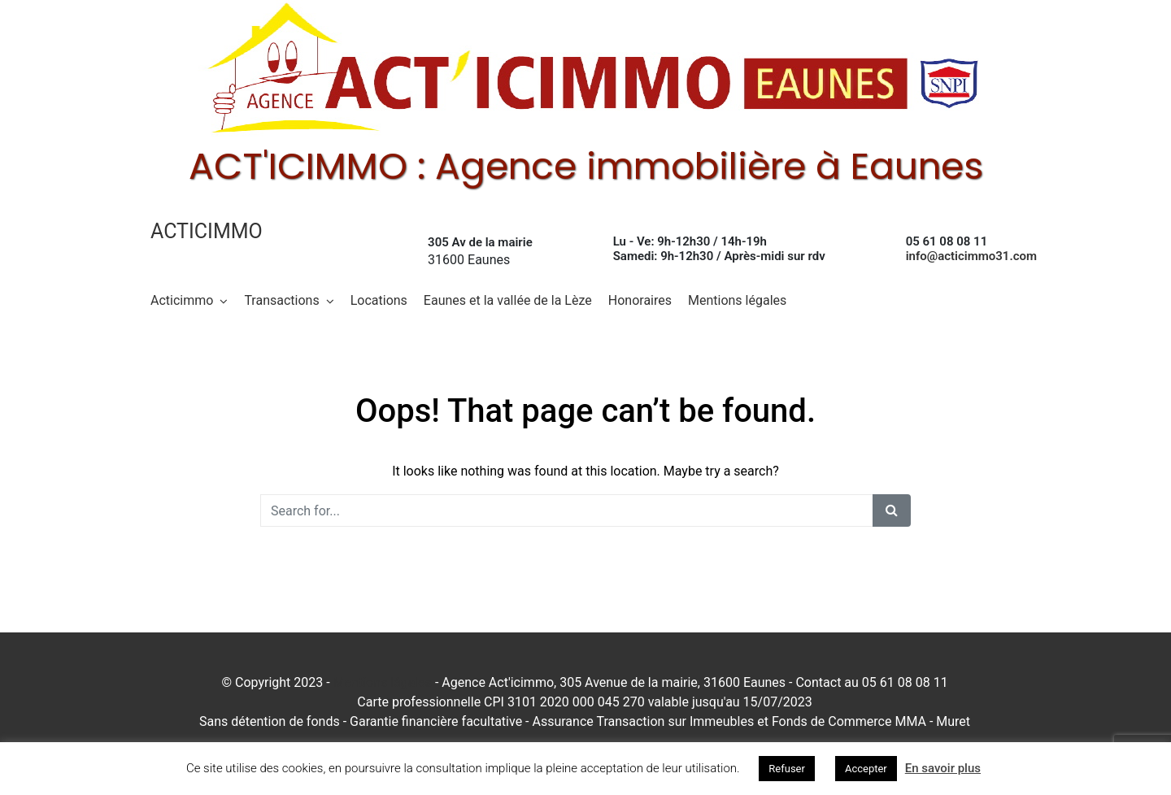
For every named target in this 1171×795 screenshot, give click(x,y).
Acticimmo (206, 231)
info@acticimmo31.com (971, 256)
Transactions (281, 300)
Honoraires (640, 300)
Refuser (786, 768)
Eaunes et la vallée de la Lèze (508, 300)
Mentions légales (737, 300)
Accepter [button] (866, 768)
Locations (378, 300)
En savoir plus (943, 768)
